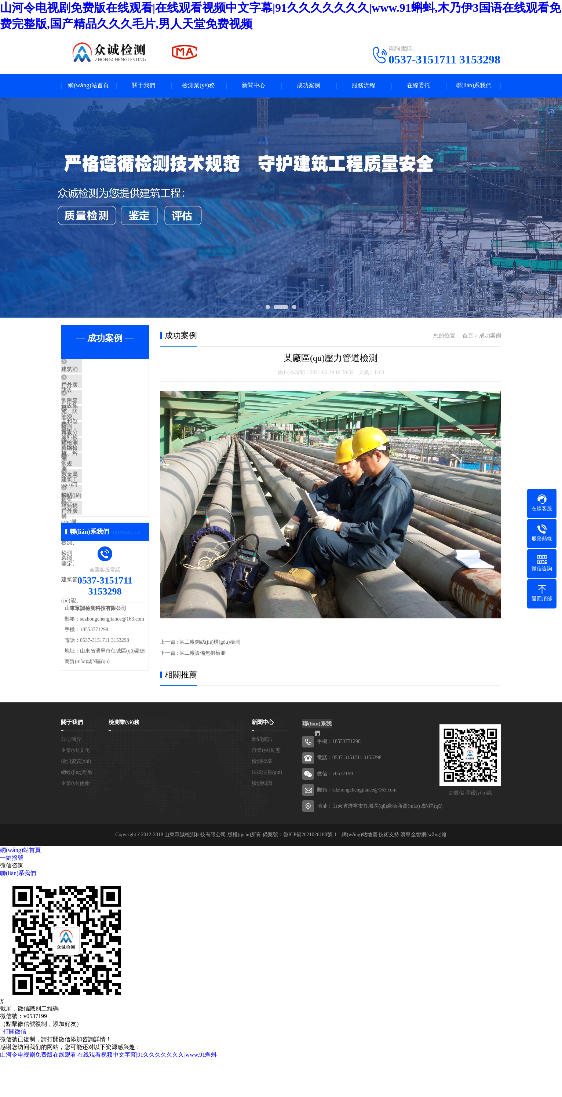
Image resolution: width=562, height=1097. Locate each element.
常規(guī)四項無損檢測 (105, 499)
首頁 (467, 336)
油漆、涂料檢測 (97, 435)
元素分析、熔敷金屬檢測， (111, 456)
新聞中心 (253, 86)
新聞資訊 (262, 777)
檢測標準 (262, 799)
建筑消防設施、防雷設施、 (111, 370)
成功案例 (308, 86)
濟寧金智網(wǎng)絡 (423, 872)
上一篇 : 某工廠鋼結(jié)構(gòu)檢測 (200, 642)
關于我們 (143, 86)
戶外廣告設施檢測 (100, 564)
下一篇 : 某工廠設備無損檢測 (193, 653)
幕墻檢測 (89, 478)
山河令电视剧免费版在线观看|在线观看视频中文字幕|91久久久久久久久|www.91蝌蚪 (108, 1093)
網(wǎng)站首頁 (88, 86)
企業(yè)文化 (75, 788)
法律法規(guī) (267, 810)
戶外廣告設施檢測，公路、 (111, 391)
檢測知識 (262, 821)
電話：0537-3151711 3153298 (349, 795)
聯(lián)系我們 (474, 86)
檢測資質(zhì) (76, 799)
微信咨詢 (11, 903)
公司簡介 (71, 777)
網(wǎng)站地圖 (359, 872)
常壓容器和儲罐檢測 (103, 413)
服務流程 (363, 86)
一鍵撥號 (11, 896)
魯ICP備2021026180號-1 (309, 872)
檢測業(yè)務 (198, 86)
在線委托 (418, 86)
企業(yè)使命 (75, 821)
